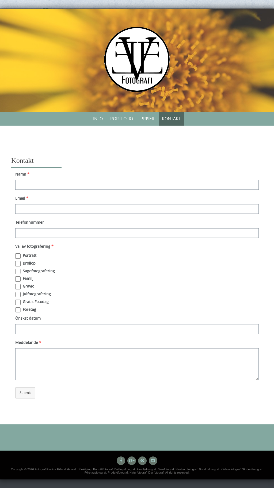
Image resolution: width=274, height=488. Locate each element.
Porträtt (29, 255)
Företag (29, 309)
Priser (147, 119)
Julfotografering (37, 293)
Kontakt (171, 119)
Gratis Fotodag (36, 301)
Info (98, 119)
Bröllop (29, 263)
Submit (25, 392)
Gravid (29, 286)
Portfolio (121, 119)
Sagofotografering (39, 270)
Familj (28, 278)
